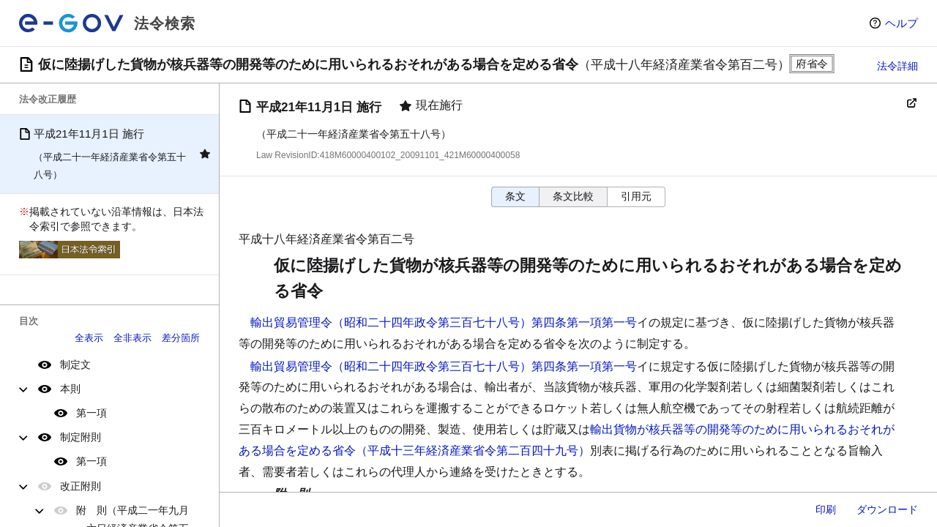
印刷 (825, 509)
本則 (70, 389)
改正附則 (80, 486)
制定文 (75, 364)
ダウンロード (887, 509)
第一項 (91, 413)
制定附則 (80, 437)
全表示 (89, 337)
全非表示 (132, 337)
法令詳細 (897, 66)
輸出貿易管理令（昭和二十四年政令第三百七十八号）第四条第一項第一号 (443, 322)
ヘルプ (901, 23)
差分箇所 (181, 337)
